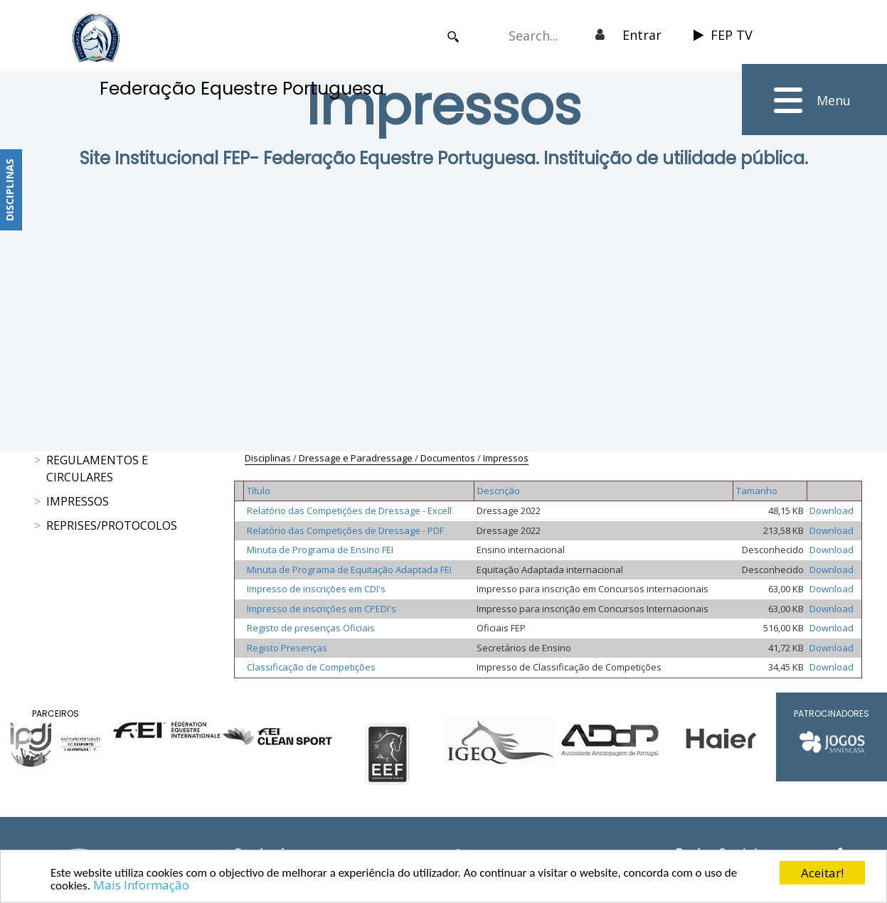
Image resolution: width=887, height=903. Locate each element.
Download (831, 510)
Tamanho (756, 490)
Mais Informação (141, 885)
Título (258, 490)
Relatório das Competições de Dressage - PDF (345, 530)
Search (453, 36)
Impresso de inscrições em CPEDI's (321, 608)
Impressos (77, 501)
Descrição (498, 490)
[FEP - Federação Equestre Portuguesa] (96, 37)
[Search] (540, 35)
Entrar (642, 34)
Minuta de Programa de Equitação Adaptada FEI (349, 569)
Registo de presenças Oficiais (311, 627)
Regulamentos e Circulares (97, 468)
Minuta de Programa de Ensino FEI (320, 549)
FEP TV (723, 34)
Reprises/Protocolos (111, 525)
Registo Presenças (287, 647)
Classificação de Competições (311, 667)
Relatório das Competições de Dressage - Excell (349, 510)
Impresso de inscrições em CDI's (316, 588)
